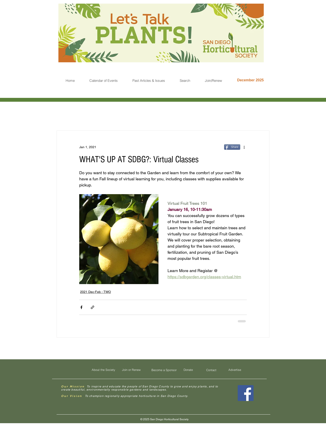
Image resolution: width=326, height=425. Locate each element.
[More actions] (244, 147)
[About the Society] (103, 370)
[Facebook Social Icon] (246, 393)
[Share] (232, 147)
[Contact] (211, 370)
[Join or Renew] (131, 370)
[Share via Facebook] (81, 307)
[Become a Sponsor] (164, 370)
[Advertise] (234, 370)
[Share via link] (92, 307)
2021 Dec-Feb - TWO (95, 292)
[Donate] (188, 370)
